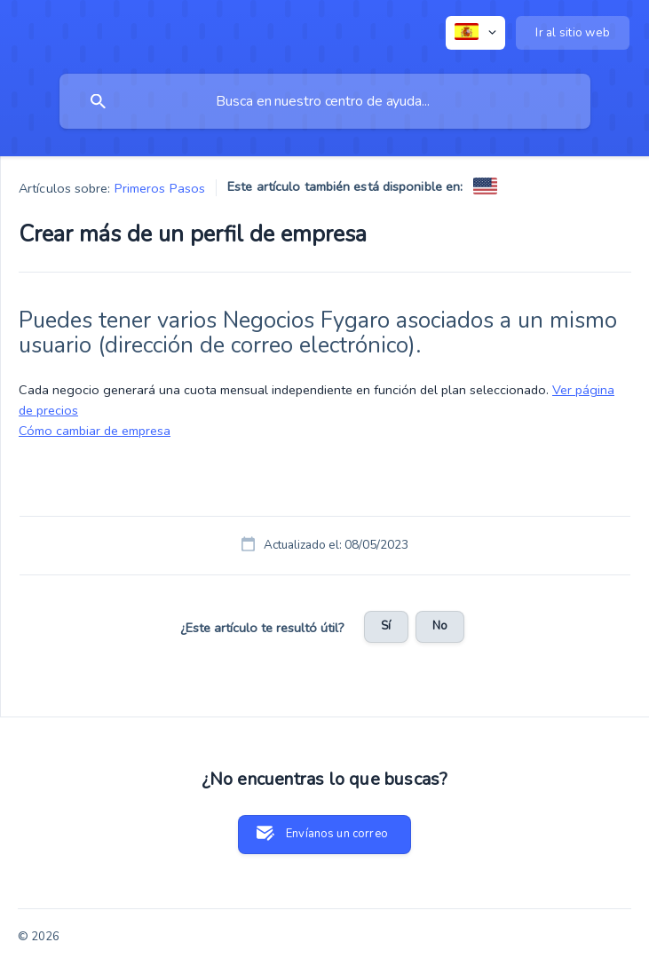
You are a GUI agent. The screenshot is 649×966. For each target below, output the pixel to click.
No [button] (439, 626)
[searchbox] (324, 101)
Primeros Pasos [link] (160, 188)
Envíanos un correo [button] (337, 834)
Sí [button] (386, 626)
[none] (475, 33)
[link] (485, 186)
